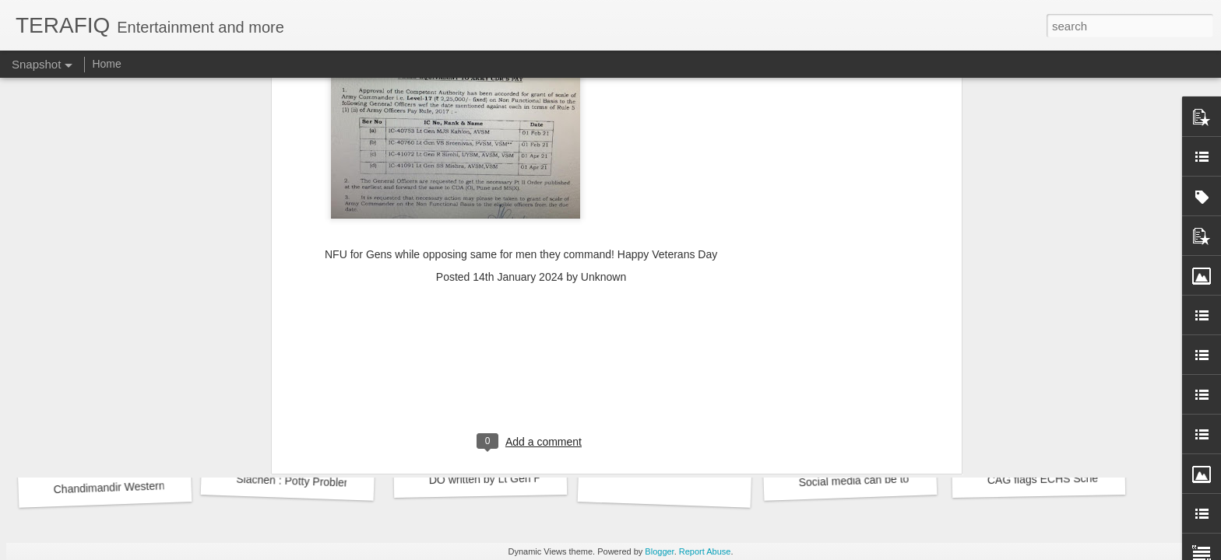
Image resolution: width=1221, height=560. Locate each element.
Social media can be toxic (860, 480)
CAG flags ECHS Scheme (1050, 478)
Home (106, 64)
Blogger (659, 551)
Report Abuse (705, 551)
